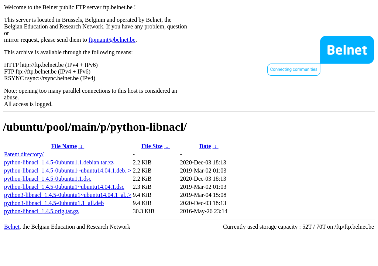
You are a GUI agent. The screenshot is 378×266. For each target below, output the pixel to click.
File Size (151, 146)
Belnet (12, 227)
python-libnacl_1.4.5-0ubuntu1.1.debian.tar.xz (59, 162)
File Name (64, 146)
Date (205, 146)
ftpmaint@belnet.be (112, 40)
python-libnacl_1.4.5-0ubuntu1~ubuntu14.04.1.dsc (64, 187)
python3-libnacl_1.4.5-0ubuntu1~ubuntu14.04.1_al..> (67, 195)
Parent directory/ (24, 154)
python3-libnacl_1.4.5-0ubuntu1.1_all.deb (54, 203)
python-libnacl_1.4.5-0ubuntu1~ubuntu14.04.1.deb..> (67, 170)
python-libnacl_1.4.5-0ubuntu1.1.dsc (47, 178)
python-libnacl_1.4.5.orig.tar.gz (41, 211)
